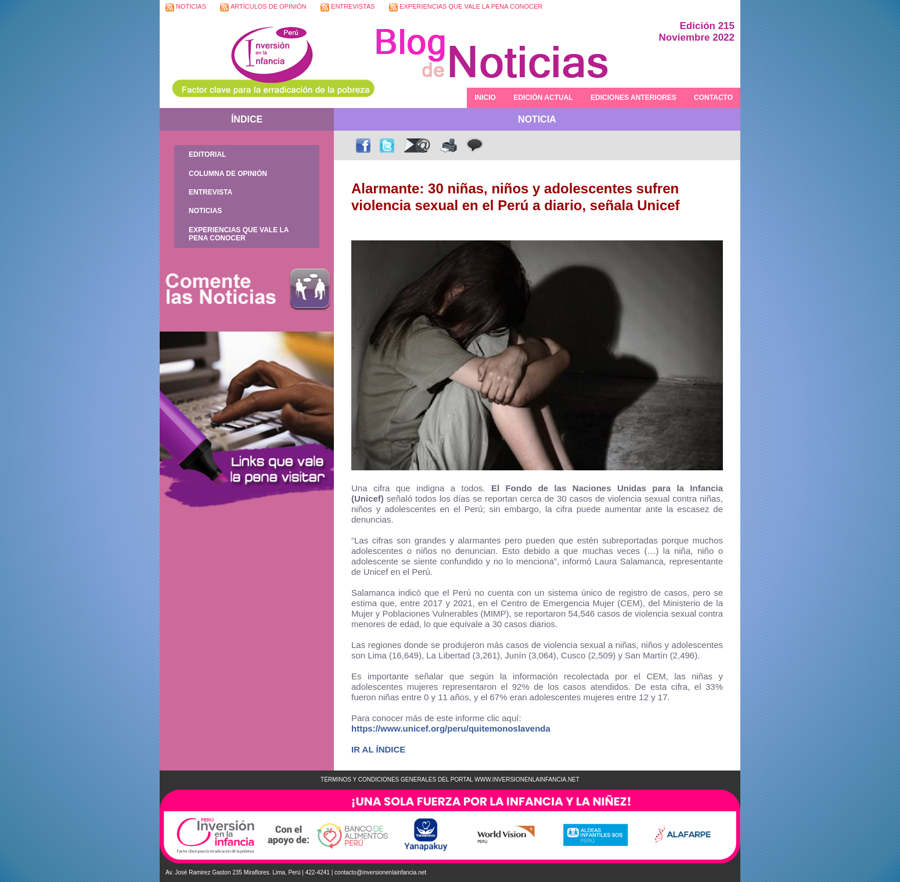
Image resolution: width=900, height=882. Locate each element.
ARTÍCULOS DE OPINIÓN (263, 7)
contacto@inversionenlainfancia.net (380, 872)
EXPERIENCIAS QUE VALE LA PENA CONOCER (465, 7)
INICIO (485, 97)
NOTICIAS (185, 7)
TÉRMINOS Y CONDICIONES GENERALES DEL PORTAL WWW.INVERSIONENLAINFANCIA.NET (450, 779)
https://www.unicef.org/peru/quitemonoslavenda (450, 728)
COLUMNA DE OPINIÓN (228, 174)
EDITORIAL (207, 154)
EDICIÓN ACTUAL (543, 97)
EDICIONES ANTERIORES (633, 97)
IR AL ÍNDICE (378, 749)
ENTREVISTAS (348, 7)
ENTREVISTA (210, 192)
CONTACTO (713, 97)
